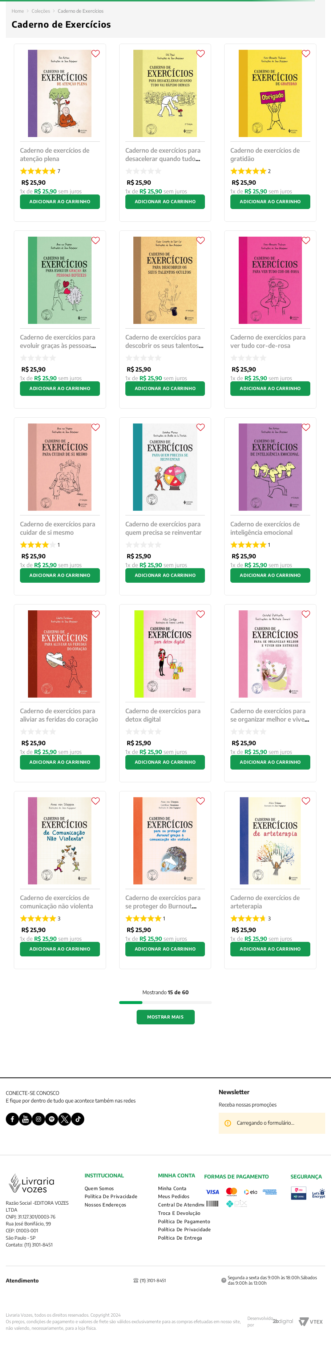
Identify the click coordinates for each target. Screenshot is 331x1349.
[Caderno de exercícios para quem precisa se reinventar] (165, 506)
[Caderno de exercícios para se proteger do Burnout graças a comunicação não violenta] (165, 880)
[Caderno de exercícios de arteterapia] (270, 880)
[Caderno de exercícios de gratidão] (270, 133)
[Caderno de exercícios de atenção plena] (60, 133)
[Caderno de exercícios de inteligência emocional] (270, 506)
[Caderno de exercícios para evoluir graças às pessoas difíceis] (60, 319)
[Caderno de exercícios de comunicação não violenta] (60, 880)
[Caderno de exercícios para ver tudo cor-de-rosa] (270, 319)
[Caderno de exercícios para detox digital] (165, 693)
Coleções (41, 11)
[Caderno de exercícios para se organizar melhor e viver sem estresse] (270, 693)
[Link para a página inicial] (18, 11)
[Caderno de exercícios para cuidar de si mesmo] (60, 506)
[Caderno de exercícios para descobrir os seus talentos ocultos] (165, 319)
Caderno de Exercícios (81, 11)
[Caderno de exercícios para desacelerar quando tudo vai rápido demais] (165, 133)
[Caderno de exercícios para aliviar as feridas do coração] (60, 693)
